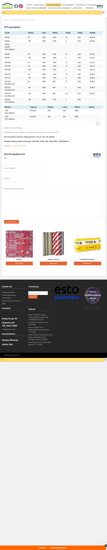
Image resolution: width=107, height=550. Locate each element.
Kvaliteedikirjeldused (9, 295)
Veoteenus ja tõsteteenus (86, 5)
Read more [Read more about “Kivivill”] (19, 263)
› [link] (101, 124)
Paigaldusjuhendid (8, 292)
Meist (4, 304)
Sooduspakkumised (53, 5)
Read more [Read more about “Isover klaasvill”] (87, 263)
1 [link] (97, 124)
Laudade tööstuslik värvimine (38, 322)
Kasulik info (77, 8)
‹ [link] (94, 124)
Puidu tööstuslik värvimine (36, 8)
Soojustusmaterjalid (16, 20)
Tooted (29, 5)
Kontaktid (89, 8)
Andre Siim (7, 344)
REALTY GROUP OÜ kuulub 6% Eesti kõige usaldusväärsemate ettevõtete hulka (40, 337)
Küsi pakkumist (68, 5)
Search (32, 297)
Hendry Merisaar (10, 340)
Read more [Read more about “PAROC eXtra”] (53, 263)
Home (6, 20)
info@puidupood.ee (9, 329)
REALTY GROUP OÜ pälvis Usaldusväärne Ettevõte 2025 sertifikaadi (38, 317)
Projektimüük (39, 5)
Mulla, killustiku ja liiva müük (59, 8)
